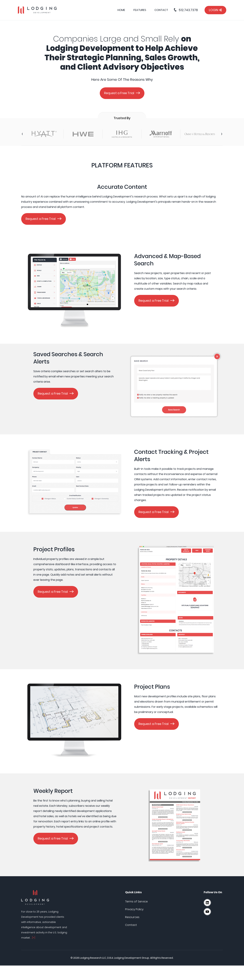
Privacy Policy (134, 910)
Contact (161, 10)
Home (121, 10)
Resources (132, 918)
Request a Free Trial (119, 93)
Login (215, 10)
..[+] (33, 938)
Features (139, 10)
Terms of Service (136, 902)
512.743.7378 (185, 10)
